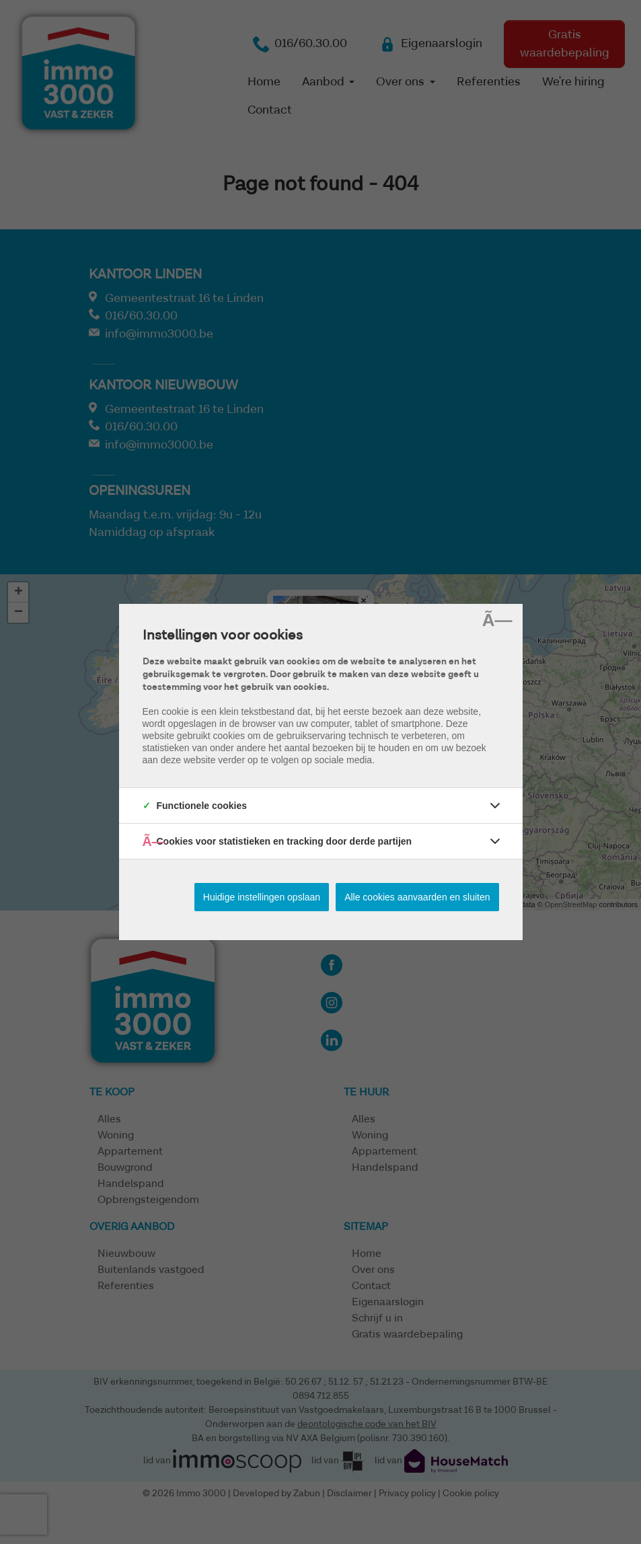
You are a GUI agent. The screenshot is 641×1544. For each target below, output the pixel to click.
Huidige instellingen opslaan (261, 897)
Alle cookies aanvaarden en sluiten (417, 897)
